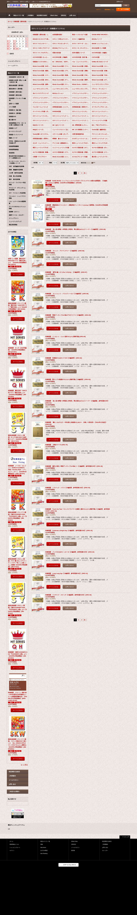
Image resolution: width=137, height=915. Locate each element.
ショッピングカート (15, 847)
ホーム (11, 841)
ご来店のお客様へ (14, 791)
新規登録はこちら (109, 9)
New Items (43, 847)
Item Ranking (43, 853)
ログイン (98, 9)
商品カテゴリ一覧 (45, 841)
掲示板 (73, 850)
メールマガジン (14, 780)
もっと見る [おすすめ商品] (24, 765)
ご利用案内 (12, 776)
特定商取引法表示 (14, 771)
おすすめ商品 (44, 850)
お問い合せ (12, 784)
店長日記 (73, 844)
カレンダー (105, 850)
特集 (41, 844)
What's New (74, 841)
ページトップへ (126, 836)
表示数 (36, 162)
